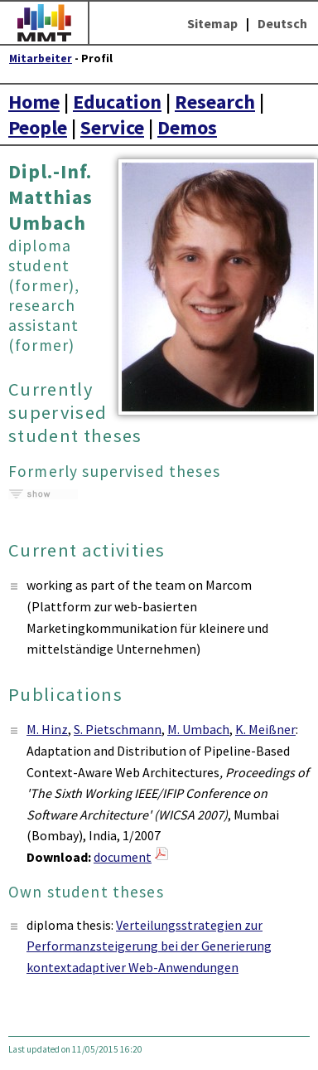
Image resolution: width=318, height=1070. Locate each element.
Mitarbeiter (40, 58)
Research (215, 101)
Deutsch (282, 23)
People (37, 127)
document (123, 857)
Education (117, 101)
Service (112, 127)
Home (34, 101)
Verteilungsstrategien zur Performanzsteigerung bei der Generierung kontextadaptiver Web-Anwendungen (149, 946)
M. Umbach (198, 729)
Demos (187, 127)
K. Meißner (265, 729)
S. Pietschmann (117, 729)
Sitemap (212, 23)
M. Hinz (47, 729)
